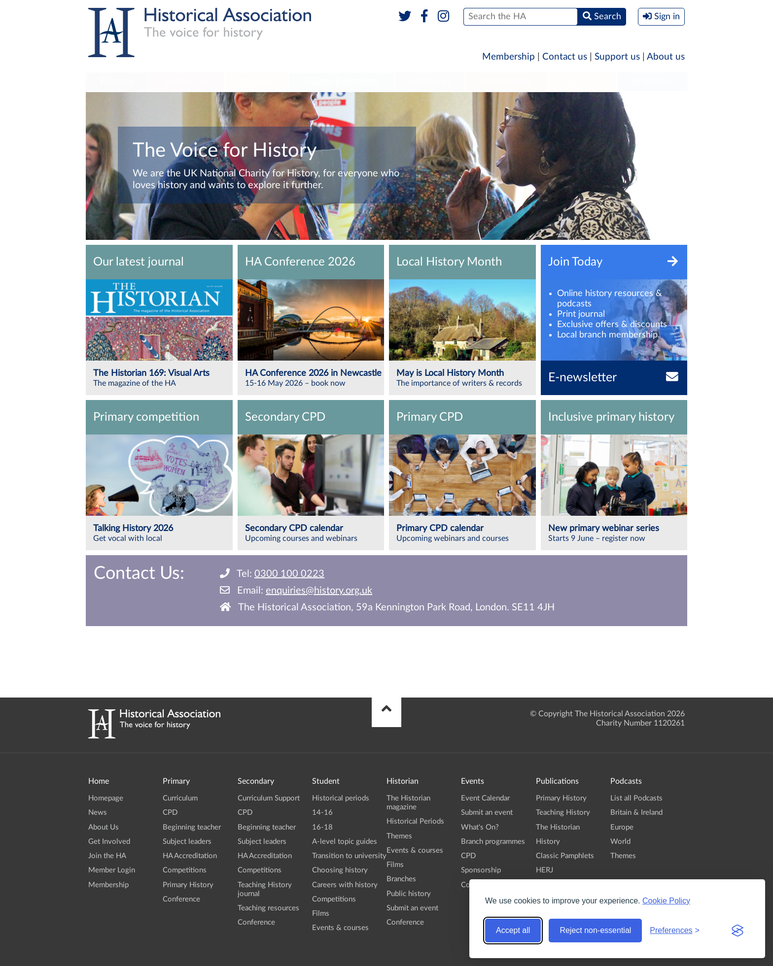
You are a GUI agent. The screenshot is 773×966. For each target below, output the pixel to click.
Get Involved (109, 841)
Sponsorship (481, 870)
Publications (506, 82)
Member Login (111, 870)
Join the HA (107, 856)
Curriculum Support (269, 798)
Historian (430, 82)
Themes (399, 836)
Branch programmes (493, 841)
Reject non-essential (595, 930)
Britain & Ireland (636, 812)
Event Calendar (485, 798)
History (548, 841)
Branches (652, 82)
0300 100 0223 (289, 574)
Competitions (185, 870)
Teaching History (563, 812)
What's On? (480, 827)
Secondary (186, 82)
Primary (116, 82)
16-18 (322, 827)
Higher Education (341, 82)
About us (666, 57)
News (97, 812)
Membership (508, 57)
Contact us (564, 57)
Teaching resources (268, 908)
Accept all (513, 930)
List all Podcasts (636, 798)
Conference (181, 899)
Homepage (105, 798)
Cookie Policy (666, 901)
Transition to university (349, 856)
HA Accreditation (190, 856)
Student (256, 82)
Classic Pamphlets (565, 856)
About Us (103, 827)
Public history (408, 894)
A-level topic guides (344, 841)
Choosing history (340, 870)
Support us (617, 57)
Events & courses (340, 928)
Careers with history (345, 885)
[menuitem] (116, 82)
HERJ (544, 870)
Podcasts (582, 82)
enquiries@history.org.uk (319, 591)
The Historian (558, 827)
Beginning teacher (192, 827)
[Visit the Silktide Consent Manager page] (737, 930)
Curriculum (180, 798)
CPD (170, 812)
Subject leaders (187, 841)
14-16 (322, 812)
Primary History (188, 885)
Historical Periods (415, 821)
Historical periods (340, 798)
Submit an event (412, 908)
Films (320, 913)
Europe (621, 827)
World (620, 841)
